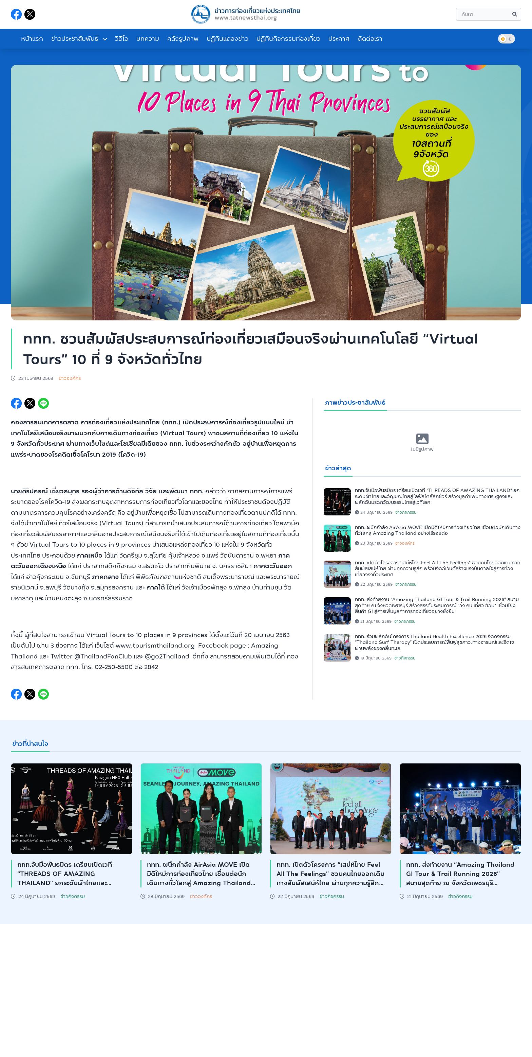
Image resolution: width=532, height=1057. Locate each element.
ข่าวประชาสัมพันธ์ (79, 38)
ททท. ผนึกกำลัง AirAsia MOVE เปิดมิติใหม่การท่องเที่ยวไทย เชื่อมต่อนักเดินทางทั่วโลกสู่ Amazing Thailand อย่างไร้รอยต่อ (437, 530)
